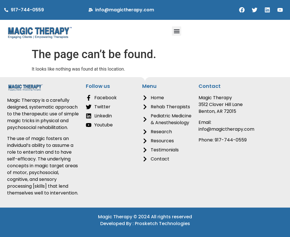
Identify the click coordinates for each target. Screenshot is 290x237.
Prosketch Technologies (162, 223)
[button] (176, 31)
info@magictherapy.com (226, 129)
